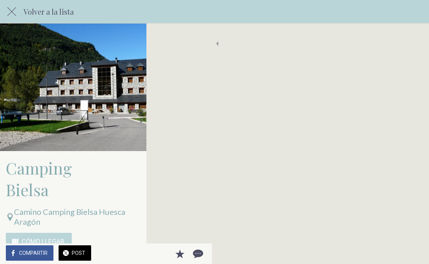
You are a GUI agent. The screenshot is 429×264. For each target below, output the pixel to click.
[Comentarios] (414, 254)
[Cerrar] (11, 11)
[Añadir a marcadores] (397, 254)
